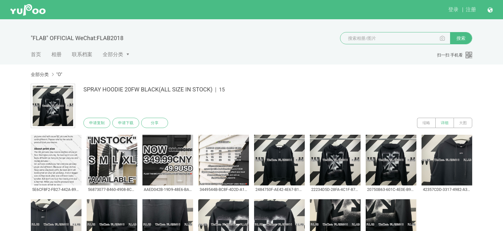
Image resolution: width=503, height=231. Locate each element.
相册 (56, 54)
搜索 (460, 38)
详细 (444, 123)
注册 (471, 9)
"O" (59, 74)
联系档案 (82, 54)
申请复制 (97, 123)
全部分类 (113, 54)
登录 (453, 9)
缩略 (426, 123)
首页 (36, 54)
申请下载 (125, 123)
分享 (154, 123)
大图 (463, 123)
